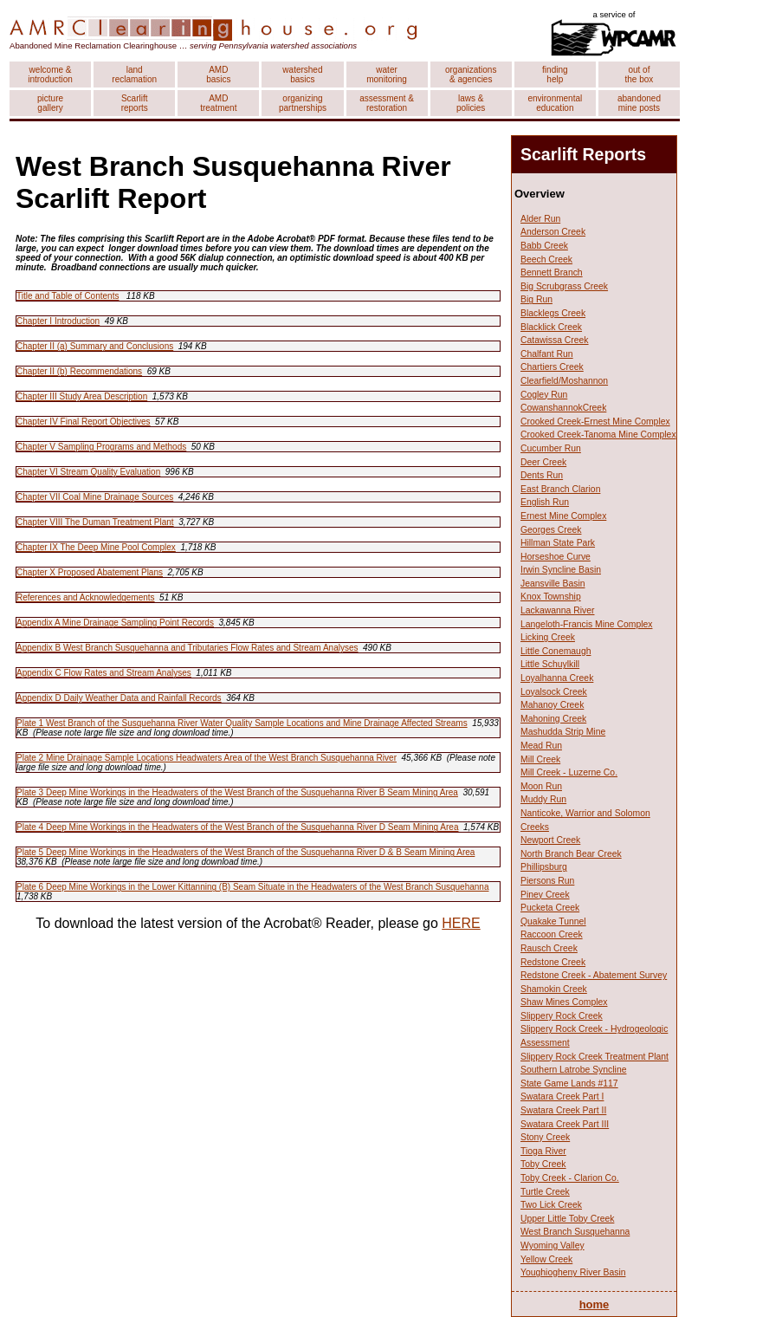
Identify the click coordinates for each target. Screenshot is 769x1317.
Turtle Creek (545, 1192)
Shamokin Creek (553, 989)
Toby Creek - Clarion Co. (569, 1178)
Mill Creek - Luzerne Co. (568, 772)
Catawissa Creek (554, 340)
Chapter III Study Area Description (81, 396)
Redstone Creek (552, 962)
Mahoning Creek (553, 718)
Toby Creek (543, 1164)
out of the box (639, 74)
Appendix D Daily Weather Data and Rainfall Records (119, 698)
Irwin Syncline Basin (560, 569)
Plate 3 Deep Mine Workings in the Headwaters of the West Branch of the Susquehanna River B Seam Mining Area (237, 792)
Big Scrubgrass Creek (564, 286)
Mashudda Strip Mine (562, 731)
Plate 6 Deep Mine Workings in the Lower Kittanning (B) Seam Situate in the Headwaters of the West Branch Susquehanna (252, 887)
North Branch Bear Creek (571, 854)
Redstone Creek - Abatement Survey (593, 975)
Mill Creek (540, 759)
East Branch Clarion (560, 489)
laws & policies (470, 103)
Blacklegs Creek (552, 313)
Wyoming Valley (552, 1245)
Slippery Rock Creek (561, 1016)
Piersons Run (547, 881)
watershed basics (302, 74)
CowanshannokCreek (563, 407)
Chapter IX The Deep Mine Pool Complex (96, 547)
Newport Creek (550, 840)
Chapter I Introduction (58, 321)
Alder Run (540, 219)
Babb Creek (544, 245)
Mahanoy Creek (552, 705)
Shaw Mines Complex (563, 1002)
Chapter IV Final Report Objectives (83, 421)
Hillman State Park (557, 543)
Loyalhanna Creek (556, 678)
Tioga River (543, 1151)
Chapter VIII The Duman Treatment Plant (95, 522)
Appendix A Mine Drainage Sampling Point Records (115, 622)
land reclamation (134, 74)
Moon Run (541, 786)
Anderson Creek (552, 232)
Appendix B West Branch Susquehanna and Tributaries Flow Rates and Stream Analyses (187, 647)
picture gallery (50, 103)
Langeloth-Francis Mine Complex (586, 624)
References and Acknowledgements (85, 597)
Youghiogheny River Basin (573, 1272)
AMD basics (218, 74)
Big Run (536, 299)
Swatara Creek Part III (564, 1124)
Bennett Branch (551, 272)
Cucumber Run (550, 448)
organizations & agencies (470, 74)
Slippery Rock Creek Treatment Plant (594, 1056)
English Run (544, 502)
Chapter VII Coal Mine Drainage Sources (94, 497)
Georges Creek (550, 530)
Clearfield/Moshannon (564, 381)
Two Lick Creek (551, 1205)
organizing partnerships (302, 103)
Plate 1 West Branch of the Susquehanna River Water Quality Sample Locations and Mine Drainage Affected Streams (242, 723)
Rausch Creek (549, 948)
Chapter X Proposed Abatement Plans (89, 572)
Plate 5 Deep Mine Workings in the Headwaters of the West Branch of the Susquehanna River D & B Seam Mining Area (245, 852)
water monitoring (386, 74)
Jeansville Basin (552, 583)
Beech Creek (546, 259)
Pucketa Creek (549, 907)
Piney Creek (545, 894)
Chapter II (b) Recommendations (79, 371)
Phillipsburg (543, 867)
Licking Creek (547, 637)
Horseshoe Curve (555, 556)
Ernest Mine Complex (563, 516)
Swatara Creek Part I (562, 1096)
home (594, 1304)
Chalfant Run (546, 354)
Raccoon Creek (551, 934)
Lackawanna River (557, 610)
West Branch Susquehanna (575, 1231)
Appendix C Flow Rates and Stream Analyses (103, 673)
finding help (554, 74)
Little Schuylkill (549, 664)
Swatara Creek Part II (563, 1110)
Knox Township (550, 596)
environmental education (554, 103)
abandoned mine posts (639, 103)
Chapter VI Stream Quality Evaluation (88, 472)
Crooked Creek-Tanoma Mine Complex (598, 434)
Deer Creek (543, 462)
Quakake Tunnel (553, 921)
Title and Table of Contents (67, 296)
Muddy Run (543, 799)
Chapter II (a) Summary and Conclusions (94, 346)
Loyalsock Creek (553, 692)
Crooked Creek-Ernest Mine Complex (595, 421)
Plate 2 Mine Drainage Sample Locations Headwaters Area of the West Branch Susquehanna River (206, 757)
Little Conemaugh (555, 651)
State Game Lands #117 (569, 1083)
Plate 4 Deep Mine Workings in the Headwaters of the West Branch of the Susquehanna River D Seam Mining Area (237, 827)
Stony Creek (545, 1137)
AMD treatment (218, 103)
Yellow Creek (546, 1259)
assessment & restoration (386, 103)
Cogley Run (543, 394)
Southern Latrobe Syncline (573, 1069)
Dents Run (541, 475)
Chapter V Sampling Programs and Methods (101, 446)
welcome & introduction (50, 74)
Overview (539, 193)
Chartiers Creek (552, 367)
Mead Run (541, 745)
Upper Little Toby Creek (567, 1218)
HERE (461, 923)
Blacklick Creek (551, 327)
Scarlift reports (134, 103)
